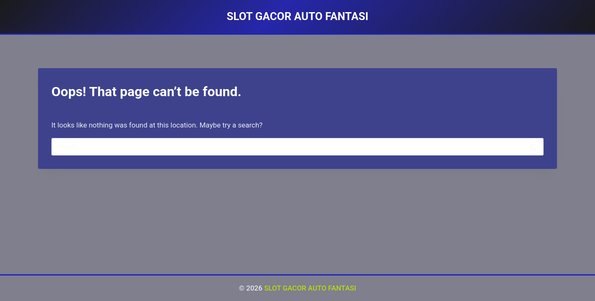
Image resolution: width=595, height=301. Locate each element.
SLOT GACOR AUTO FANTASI (310, 288)
